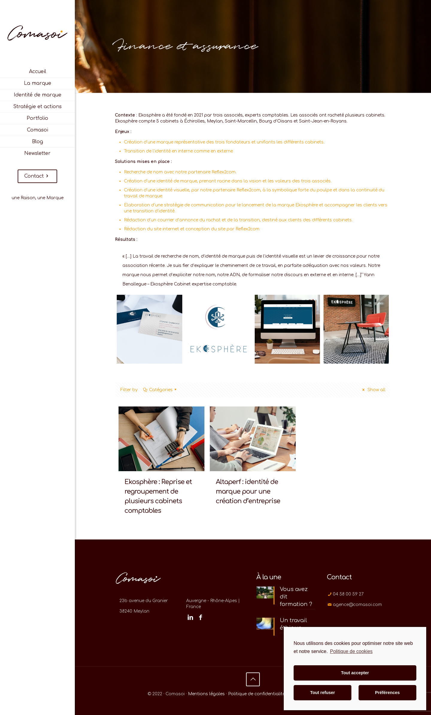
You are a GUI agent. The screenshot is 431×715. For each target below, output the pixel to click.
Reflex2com (248, 190)
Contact (37, 176)
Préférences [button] (387, 692)
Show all (373, 390)
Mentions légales (206, 694)
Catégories (160, 390)
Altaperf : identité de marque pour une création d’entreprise (248, 491)
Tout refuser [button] (322, 692)
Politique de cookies (351, 651)
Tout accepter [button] (355, 672)
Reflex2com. (224, 172)
